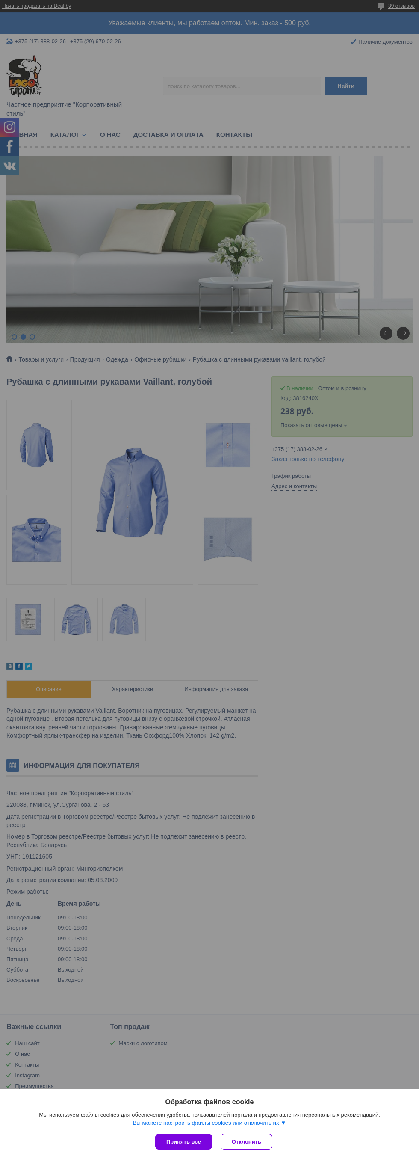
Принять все (183, 1141)
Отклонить (246, 1141)
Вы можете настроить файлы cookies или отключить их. (206, 1123)
